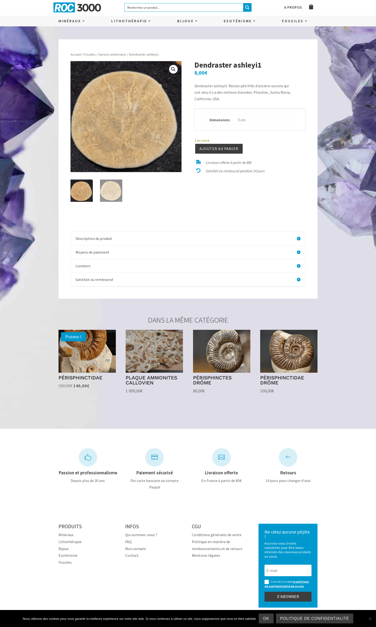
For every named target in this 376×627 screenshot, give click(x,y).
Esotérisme (238, 21)
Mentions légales (206, 555)
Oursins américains (112, 54)
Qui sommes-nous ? (141, 534)
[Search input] (184, 7)
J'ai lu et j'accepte (286, 584)
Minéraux (70, 21)
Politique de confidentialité (314, 618)
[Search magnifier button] (247, 7)
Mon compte (135, 548)
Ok (266, 618)
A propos (293, 8)
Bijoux (185, 21)
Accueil (75, 54)
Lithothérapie (129, 21)
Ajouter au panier (219, 148)
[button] (173, 69)
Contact (132, 555)
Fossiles (293, 21)
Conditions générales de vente (216, 534)
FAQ (128, 541)
